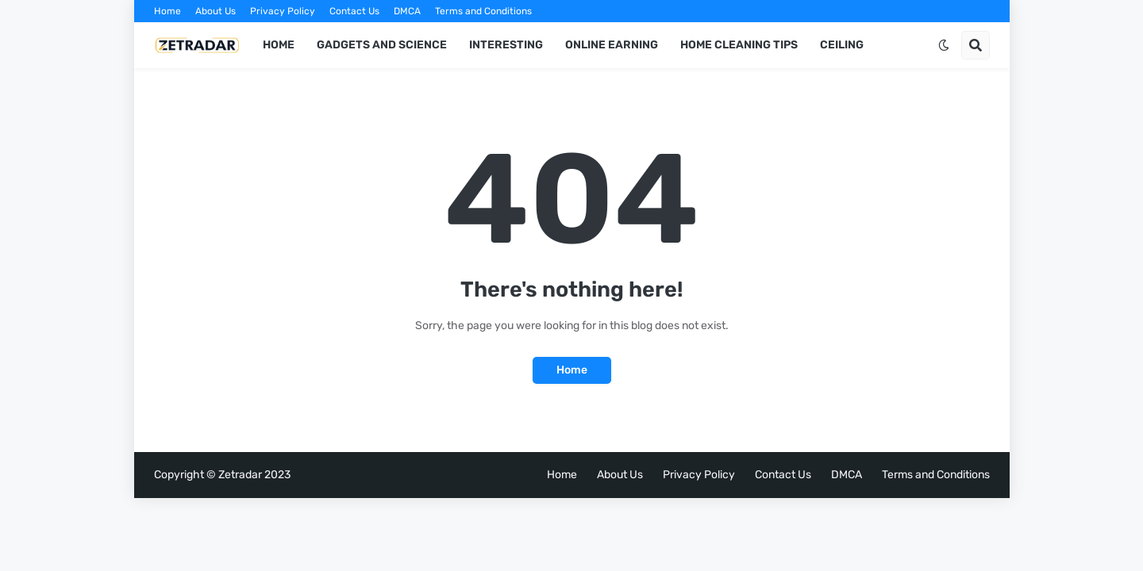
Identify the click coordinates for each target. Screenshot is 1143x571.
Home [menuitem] (278, 45)
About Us (215, 11)
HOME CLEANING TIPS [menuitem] (739, 45)
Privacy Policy (282, 11)
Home (167, 11)
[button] (943, 45)
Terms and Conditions (483, 11)
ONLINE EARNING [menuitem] (611, 45)
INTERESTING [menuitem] (506, 45)
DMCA (407, 11)
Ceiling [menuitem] (842, 45)
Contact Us (354, 11)
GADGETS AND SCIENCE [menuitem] (382, 45)
